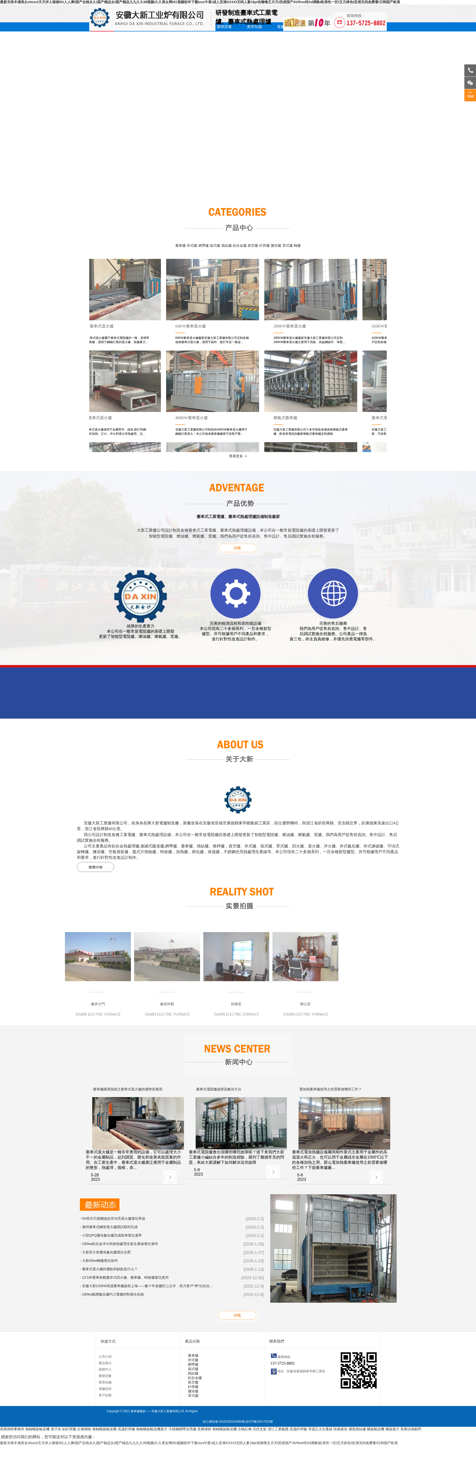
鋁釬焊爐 (69, 1429)
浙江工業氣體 (278, 1429)
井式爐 (192, 245)
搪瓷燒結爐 (357, 1429)
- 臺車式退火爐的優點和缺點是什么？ (109, 1269)
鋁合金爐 (240, 245)
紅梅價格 (84, 1429)
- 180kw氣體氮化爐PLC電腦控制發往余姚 (112, 1294)
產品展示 (105, 1363)
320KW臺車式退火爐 (96, 326)
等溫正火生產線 (320, 1429)
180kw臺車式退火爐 (95, 418)
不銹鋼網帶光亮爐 (182, 1429)
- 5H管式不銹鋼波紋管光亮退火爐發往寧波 (112, 1218)
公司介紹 (105, 1356)
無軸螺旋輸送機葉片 (151, 1429)
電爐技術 (105, 1389)
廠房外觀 (167, 1004)
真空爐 (253, 245)
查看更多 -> (238, 456)
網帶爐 (203, 245)
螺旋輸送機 (375, 1429)
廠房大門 (98, 1004)
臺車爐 (180, 245)
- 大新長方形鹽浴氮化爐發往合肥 (105, 1252)
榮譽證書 (224, 27)
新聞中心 (105, 1369)
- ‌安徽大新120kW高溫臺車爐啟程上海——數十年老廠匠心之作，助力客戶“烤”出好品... (146, 1286)
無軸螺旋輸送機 (37, 1429)
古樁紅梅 (245, 1429)
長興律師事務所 (12, 1429)
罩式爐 (287, 245)
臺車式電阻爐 (384, 418)
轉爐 (297, 245)
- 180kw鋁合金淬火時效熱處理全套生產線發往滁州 (119, 1244)
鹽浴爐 (276, 245)
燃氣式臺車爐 (286, 418)
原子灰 (56, 1429)
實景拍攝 (254, 27)
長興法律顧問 (410, 1429)
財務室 (236, 1004)
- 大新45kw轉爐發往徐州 (99, 1261)
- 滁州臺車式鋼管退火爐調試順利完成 (109, 1227)
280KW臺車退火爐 (290, 326)
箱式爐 (215, 245)
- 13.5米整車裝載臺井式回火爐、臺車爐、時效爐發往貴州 (124, 1277)
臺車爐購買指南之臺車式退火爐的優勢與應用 (127, 1089)
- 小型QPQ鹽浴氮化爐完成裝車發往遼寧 (111, 1235)
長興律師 (204, 1429)
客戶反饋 (105, 1395)
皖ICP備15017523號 (259, 1421)
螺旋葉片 (392, 1429)
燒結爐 (226, 245)
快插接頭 (340, 1429)
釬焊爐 (264, 245)
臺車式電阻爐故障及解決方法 (218, 1089)
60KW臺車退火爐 (191, 326)
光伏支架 (260, 1429)
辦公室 (305, 1004)
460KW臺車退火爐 (192, 418)
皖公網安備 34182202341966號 (224, 1421)
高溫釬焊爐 (126, 1429)
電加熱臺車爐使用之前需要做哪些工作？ (330, 1089)
